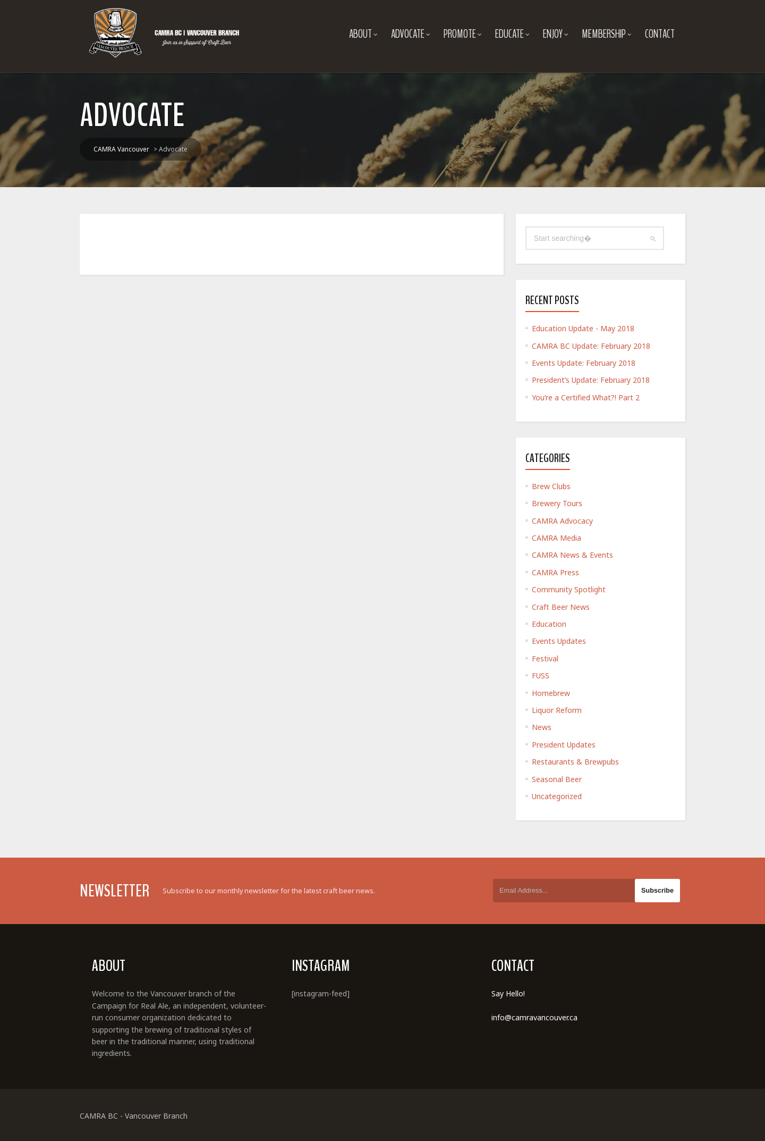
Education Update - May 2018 (583, 328)
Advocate (410, 34)
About (363, 34)
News (541, 727)
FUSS (540, 675)
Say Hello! (508, 993)
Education (549, 624)
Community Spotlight (569, 589)
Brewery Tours (557, 503)
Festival (545, 658)
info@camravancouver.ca (534, 1017)
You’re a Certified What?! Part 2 (586, 397)
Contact (660, 34)
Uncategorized (557, 796)
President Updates (564, 745)
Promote (463, 34)
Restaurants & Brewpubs (575, 762)
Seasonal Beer (557, 779)
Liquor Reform (557, 710)
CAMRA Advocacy (562, 521)
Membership (607, 34)
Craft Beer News (561, 607)
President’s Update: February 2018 (591, 380)
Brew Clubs (551, 486)
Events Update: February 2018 (583, 363)
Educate (512, 34)
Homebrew (551, 693)
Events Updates (559, 641)
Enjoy (555, 34)
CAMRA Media (556, 538)
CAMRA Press (555, 572)
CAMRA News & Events (572, 555)
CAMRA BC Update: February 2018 (591, 346)
